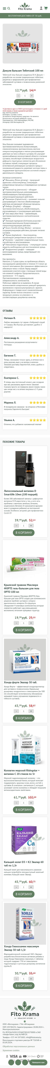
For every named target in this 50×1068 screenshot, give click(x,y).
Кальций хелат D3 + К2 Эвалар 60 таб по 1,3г (23, 863)
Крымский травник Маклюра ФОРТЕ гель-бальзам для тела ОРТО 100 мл (21, 588)
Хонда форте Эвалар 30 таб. (20, 682)
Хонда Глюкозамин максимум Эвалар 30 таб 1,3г (21, 948)
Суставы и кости (16, 114)
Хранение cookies (11, 1050)
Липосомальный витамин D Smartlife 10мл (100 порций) (21, 492)
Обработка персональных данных (19, 1046)
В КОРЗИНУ (25, 102)
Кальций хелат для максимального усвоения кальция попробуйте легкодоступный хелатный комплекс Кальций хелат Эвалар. (24, 872)
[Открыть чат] (38, 1062)
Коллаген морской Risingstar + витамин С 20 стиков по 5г (22, 772)
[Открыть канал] (11, 1062)
